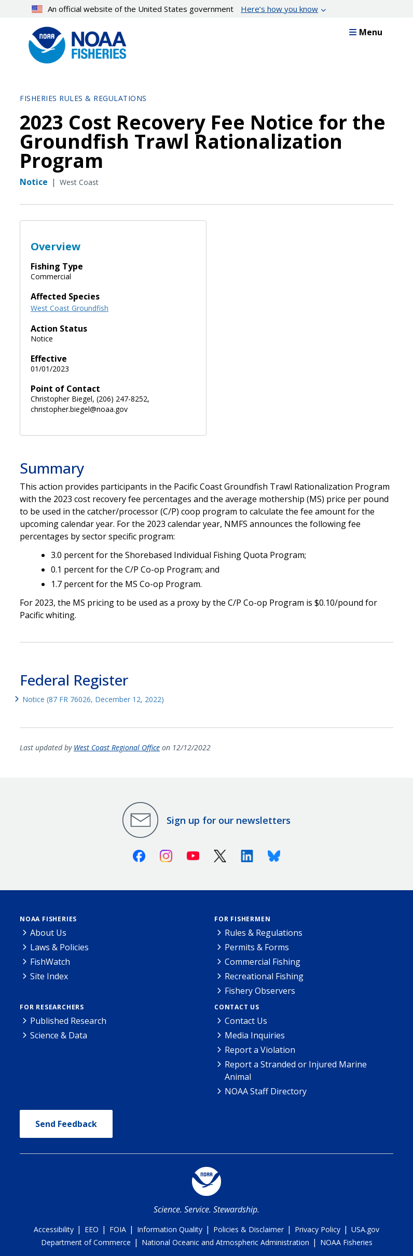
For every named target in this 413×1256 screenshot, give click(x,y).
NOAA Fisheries (48, 919)
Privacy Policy (317, 1229)
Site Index (49, 976)
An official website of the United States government (175, 9)
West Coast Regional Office (117, 747)
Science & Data (58, 1035)
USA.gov (365, 1229)
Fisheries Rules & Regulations (83, 98)
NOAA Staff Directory (266, 1091)
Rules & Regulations (263, 932)
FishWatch (50, 961)
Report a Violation (260, 1049)
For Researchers (52, 1007)
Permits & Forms (257, 947)
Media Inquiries (255, 1035)
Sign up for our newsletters (229, 820)
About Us (48, 932)
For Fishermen (242, 919)
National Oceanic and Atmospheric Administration (225, 1242)
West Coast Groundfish (69, 308)
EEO (92, 1229)
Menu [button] (365, 32)
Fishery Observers (260, 990)
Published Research (68, 1020)
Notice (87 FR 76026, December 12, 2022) (93, 699)
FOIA (117, 1229)
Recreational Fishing (264, 976)
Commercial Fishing (262, 961)
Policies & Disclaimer (248, 1229)
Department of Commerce (86, 1242)
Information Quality (169, 1229)
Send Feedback (66, 1124)
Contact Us (236, 1007)
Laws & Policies (59, 947)
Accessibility (54, 1229)
